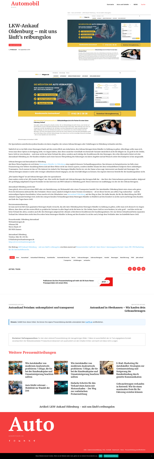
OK (101, 456)
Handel (106, 259)
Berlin (73, 259)
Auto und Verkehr (15, 46)
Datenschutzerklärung (110, 456)
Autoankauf (24, 259)
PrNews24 (13, 50)
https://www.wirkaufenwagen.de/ (22, 244)
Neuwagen (114, 259)
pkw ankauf (139, 259)
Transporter (67, 262)
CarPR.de (88, 324)
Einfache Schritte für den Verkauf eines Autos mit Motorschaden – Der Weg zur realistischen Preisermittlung (83, 390)
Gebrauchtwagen (82, 259)
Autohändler (51, 259)
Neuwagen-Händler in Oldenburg (52, 166)
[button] (143, 4)
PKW (132, 259)
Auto (17, 259)
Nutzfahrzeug (124, 259)
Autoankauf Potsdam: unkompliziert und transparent (41, 309)
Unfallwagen (77, 262)
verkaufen (87, 262)
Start (69, 13)
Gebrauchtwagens (96, 259)
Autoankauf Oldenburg (76, 196)
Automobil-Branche (63, 259)
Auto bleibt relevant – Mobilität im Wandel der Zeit (37, 390)
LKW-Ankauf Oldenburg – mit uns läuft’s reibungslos (39, 249)
